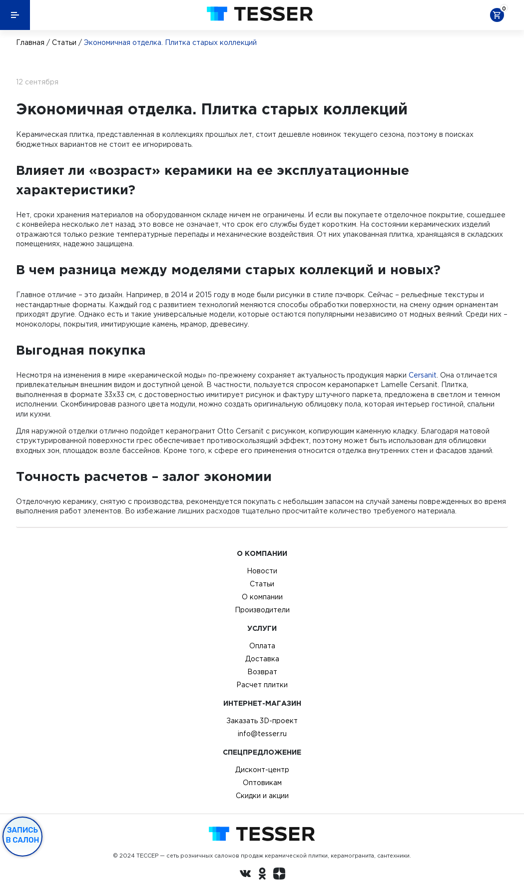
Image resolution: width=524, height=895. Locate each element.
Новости (262, 571)
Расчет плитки (262, 685)
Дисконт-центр (262, 770)
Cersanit (423, 375)
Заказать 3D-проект (262, 721)
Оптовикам (262, 783)
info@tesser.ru (262, 734)
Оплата (262, 646)
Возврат (262, 672)
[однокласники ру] (262, 875)
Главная (30, 42)
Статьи (64, 42)
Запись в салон (22, 835)
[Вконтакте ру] (245, 875)
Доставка (262, 659)
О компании (262, 597)
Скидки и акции (262, 796)
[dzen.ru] (279, 875)
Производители (262, 610)
